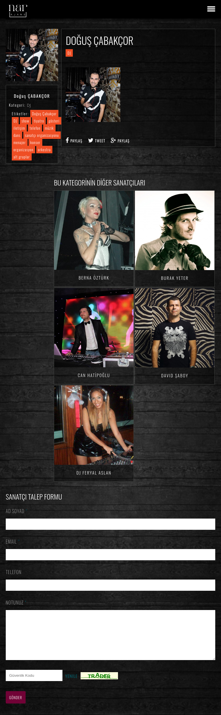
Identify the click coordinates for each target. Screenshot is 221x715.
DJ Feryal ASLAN (94, 472)
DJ (29, 105)
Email (13, 541)
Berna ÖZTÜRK (94, 277)
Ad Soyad (17, 511)
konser (35, 142)
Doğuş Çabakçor (44, 113)
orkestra (44, 149)
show (25, 121)
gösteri (54, 121)
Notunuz (16, 602)
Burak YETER (174, 278)
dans (17, 135)
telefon (35, 128)
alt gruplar (22, 157)
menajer (20, 142)
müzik (49, 128)
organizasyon (23, 149)
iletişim (19, 128)
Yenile (71, 684)
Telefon (14, 572)
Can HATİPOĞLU (94, 375)
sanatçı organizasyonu (42, 135)
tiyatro (39, 121)
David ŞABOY (174, 375)
